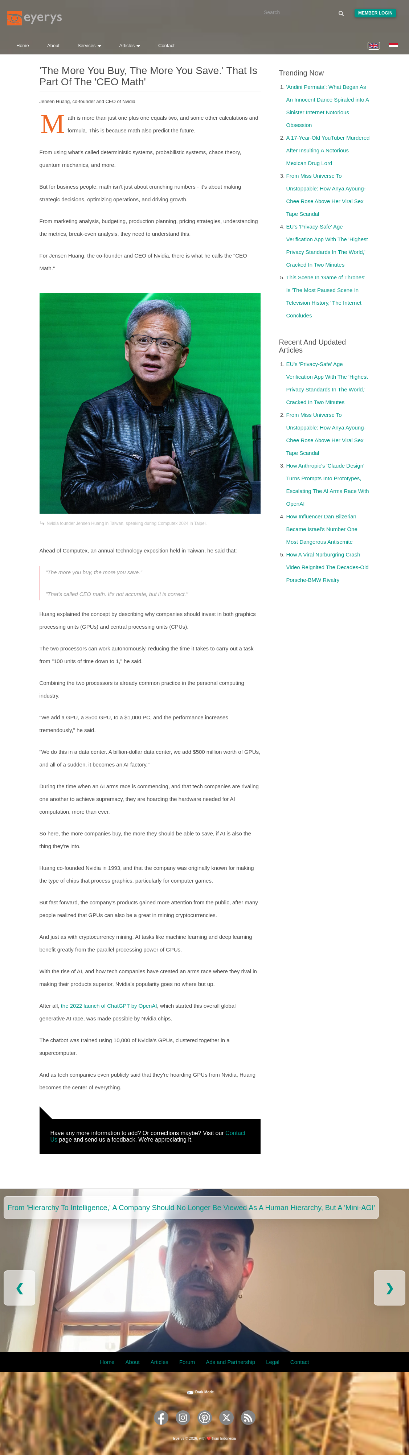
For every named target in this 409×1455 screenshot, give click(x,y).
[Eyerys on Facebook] (161, 1427)
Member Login (375, 13)
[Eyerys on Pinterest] (205, 1427)
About (53, 45)
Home (22, 45)
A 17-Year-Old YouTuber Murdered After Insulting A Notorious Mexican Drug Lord (328, 150)
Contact (166, 45)
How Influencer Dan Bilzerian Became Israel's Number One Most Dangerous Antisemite (321, 529)
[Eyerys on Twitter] (226, 1427)
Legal (272, 1362)
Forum (187, 1362)
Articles (129, 45)
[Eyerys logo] (34, 18)
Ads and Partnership (230, 1362)
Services (89, 45)
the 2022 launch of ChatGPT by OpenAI (109, 1006)
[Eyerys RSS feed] (248, 1427)
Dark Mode (204, 1392)
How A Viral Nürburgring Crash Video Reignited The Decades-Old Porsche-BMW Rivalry (327, 567)
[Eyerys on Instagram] (183, 1427)
